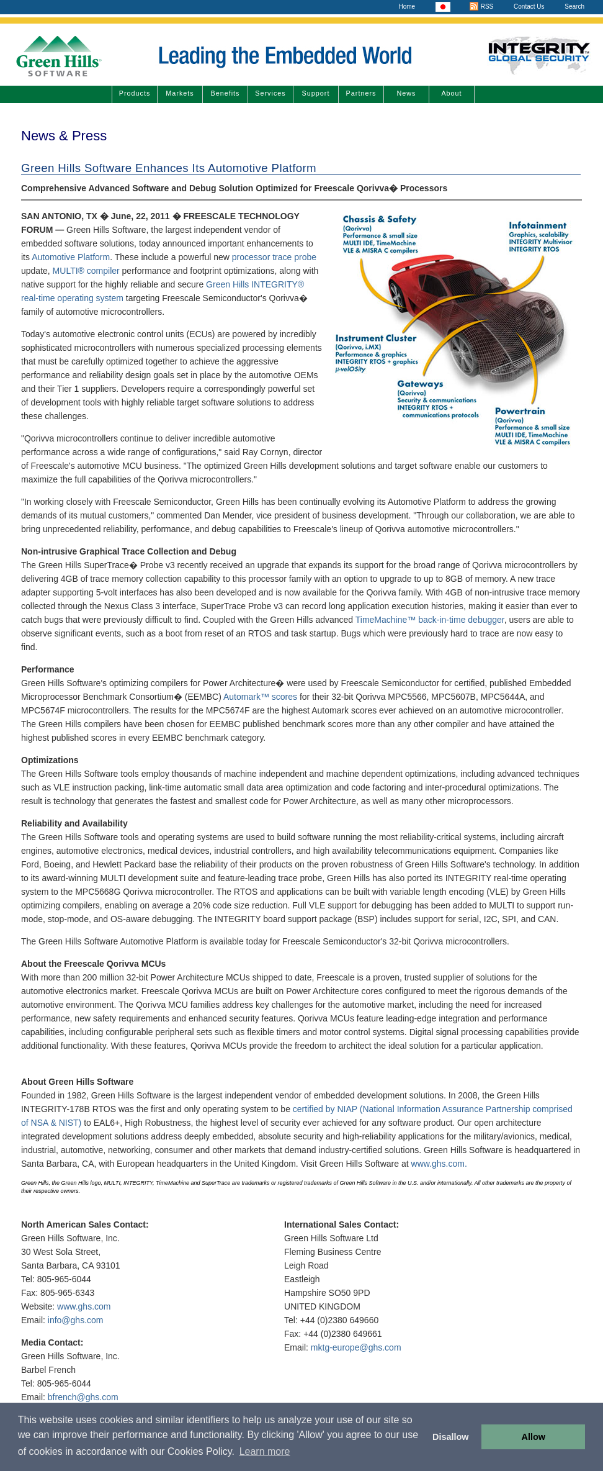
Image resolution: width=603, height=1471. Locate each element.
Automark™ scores (260, 697)
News (406, 93)
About (451, 93)
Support (316, 93)
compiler (103, 271)
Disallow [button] (450, 1437)
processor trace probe (274, 257)
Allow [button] (533, 1437)
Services (270, 93)
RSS (481, 6)
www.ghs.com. (439, 1164)
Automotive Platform (71, 257)
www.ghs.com (83, 1306)
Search (574, 6)
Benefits (224, 93)
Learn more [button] (264, 1451)
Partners (361, 93)
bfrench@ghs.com (83, 1397)
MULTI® (68, 271)
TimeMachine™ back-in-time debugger (429, 620)
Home (406, 6)
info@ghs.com (76, 1320)
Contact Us (529, 6)
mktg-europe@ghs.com (356, 1347)
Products (135, 93)
